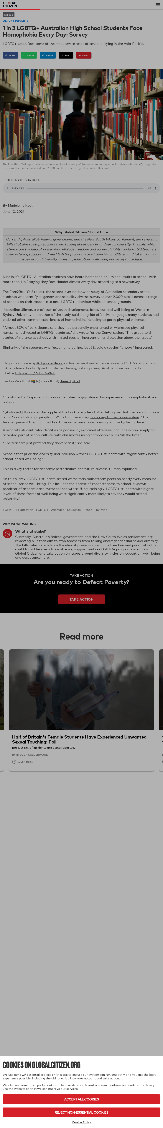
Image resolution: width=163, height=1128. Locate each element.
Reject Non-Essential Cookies (81, 1112)
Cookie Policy (81, 1122)
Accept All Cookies (81, 1099)
